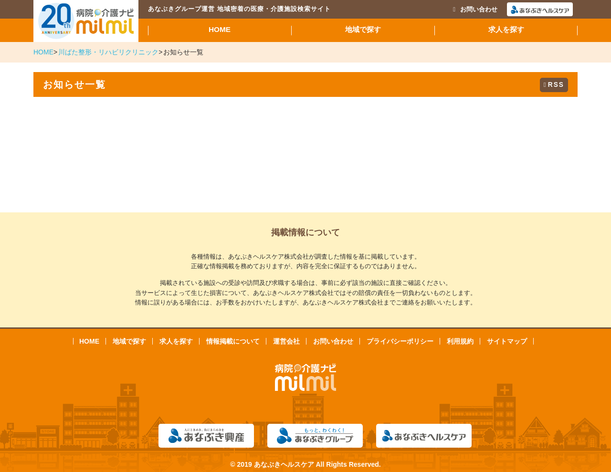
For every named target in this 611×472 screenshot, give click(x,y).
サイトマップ (507, 341)
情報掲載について (233, 341)
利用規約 (460, 341)
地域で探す (363, 29)
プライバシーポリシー (400, 341)
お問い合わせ (475, 9)
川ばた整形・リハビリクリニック (108, 52)
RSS (554, 84)
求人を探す (506, 29)
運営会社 (286, 341)
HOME (220, 29)
